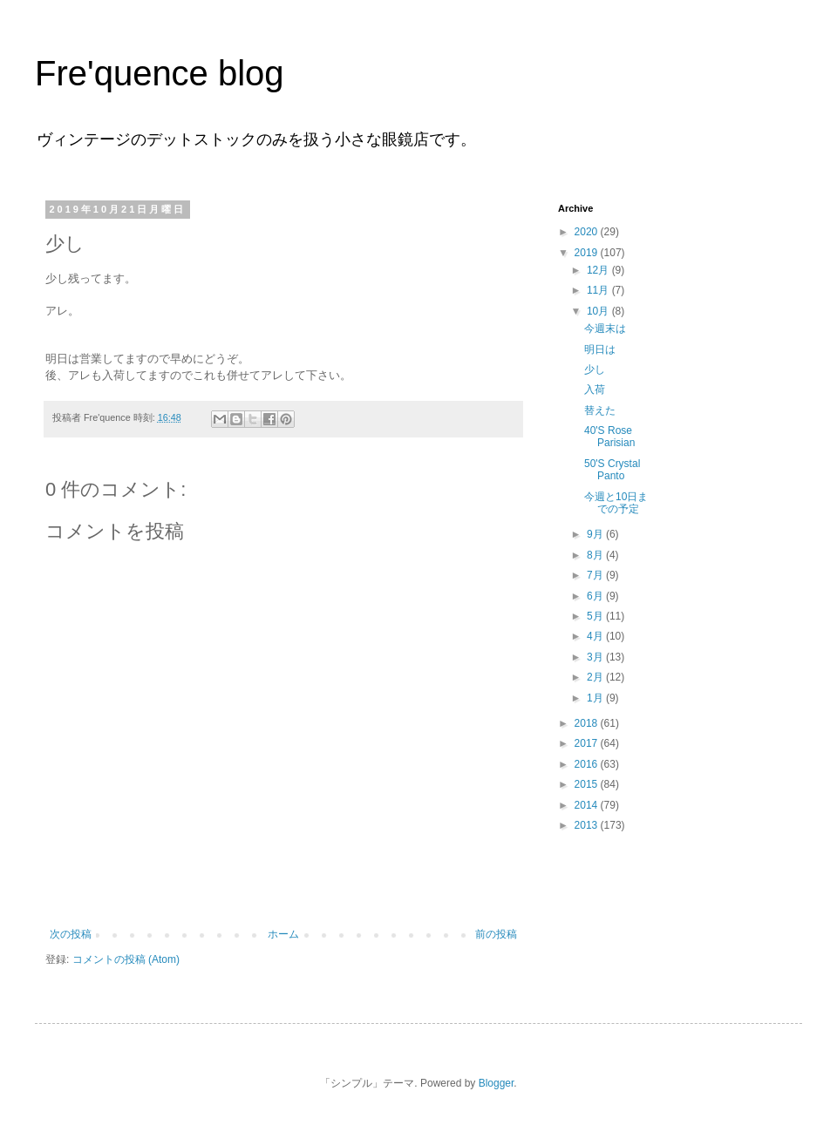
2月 (596, 677)
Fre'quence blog (159, 73)
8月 (596, 555)
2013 (588, 825)
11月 (599, 290)
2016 (588, 764)
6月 (596, 596)
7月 (596, 575)
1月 (596, 698)
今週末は (605, 328)
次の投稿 (71, 934)
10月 (599, 311)
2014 (588, 805)
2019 (588, 253)
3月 (596, 657)
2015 (588, 784)
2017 (588, 743)
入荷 (594, 389)
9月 (596, 534)
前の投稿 (496, 934)
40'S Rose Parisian (609, 436)
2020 (588, 232)
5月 (596, 616)
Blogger (496, 1083)
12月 (599, 270)
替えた (600, 410)
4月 (596, 636)
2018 (588, 723)
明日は (600, 349)
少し (594, 369)
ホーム (283, 934)
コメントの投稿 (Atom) (126, 959)
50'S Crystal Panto (612, 469)
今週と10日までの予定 (616, 503)
